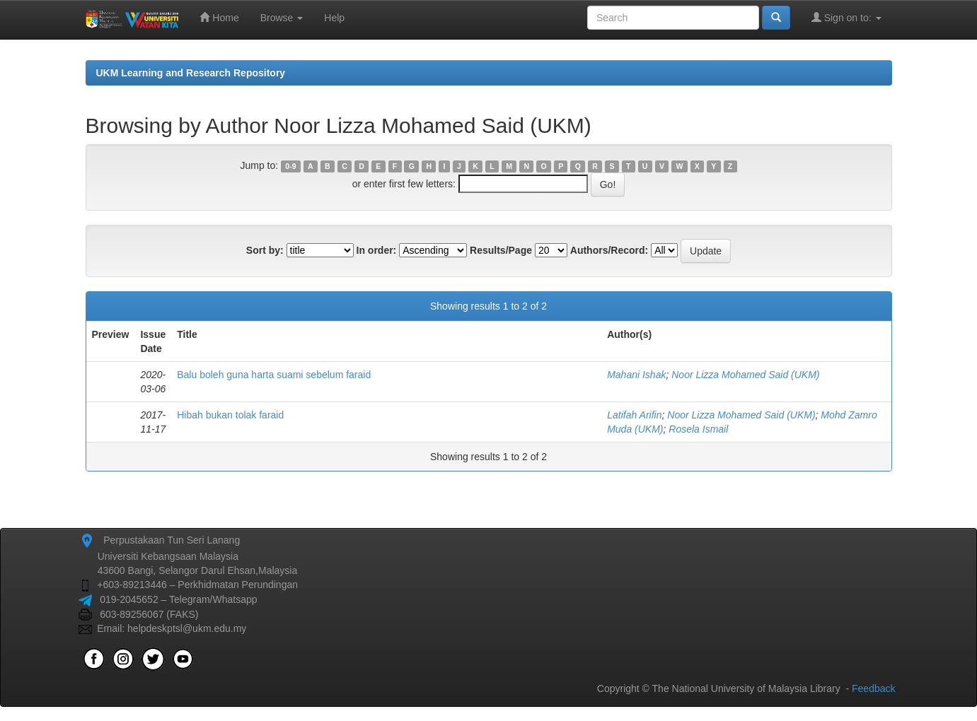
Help (334, 17)
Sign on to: (846, 17)
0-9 (290, 166)
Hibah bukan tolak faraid (230, 415)
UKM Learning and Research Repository (191, 72)
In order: (377, 250)
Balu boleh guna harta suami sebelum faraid (274, 374)
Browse (281, 17)
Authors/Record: (609, 250)
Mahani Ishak (636, 374)
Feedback (873, 688)
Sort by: (265, 250)
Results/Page (501, 250)
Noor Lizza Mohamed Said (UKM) (745, 374)
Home (219, 17)
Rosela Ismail (698, 429)
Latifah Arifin (634, 415)
